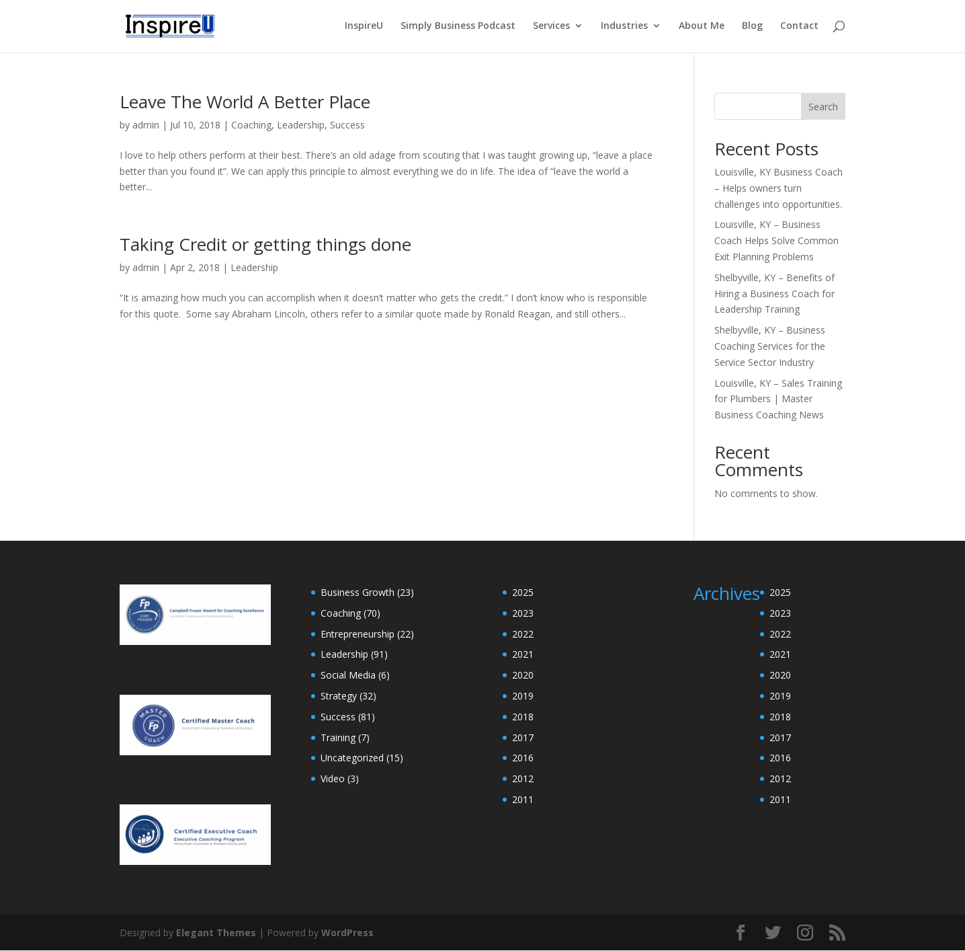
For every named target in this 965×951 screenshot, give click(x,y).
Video (333, 778)
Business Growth (357, 592)
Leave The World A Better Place (245, 101)
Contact (799, 27)
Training (338, 737)
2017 (523, 737)
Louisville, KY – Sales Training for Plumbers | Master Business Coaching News (778, 399)
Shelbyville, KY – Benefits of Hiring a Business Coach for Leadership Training (774, 293)
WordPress (347, 932)
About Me (701, 27)
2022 (523, 633)
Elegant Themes (216, 932)
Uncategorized (352, 757)
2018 (523, 716)
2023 (523, 613)
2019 (523, 695)
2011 (523, 799)
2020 (523, 675)
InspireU (364, 27)
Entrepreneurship (357, 633)
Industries (624, 27)
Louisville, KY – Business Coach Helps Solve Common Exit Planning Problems (776, 240)
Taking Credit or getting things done (265, 244)
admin (145, 124)
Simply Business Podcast (458, 27)
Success (347, 124)
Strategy (339, 695)
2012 (523, 778)
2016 (523, 757)
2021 (523, 654)
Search (823, 106)
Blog (752, 27)
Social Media (348, 675)
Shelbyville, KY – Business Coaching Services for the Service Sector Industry (769, 346)
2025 (523, 592)
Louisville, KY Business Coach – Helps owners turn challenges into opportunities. (778, 188)
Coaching (251, 124)
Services (551, 27)
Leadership (301, 124)
